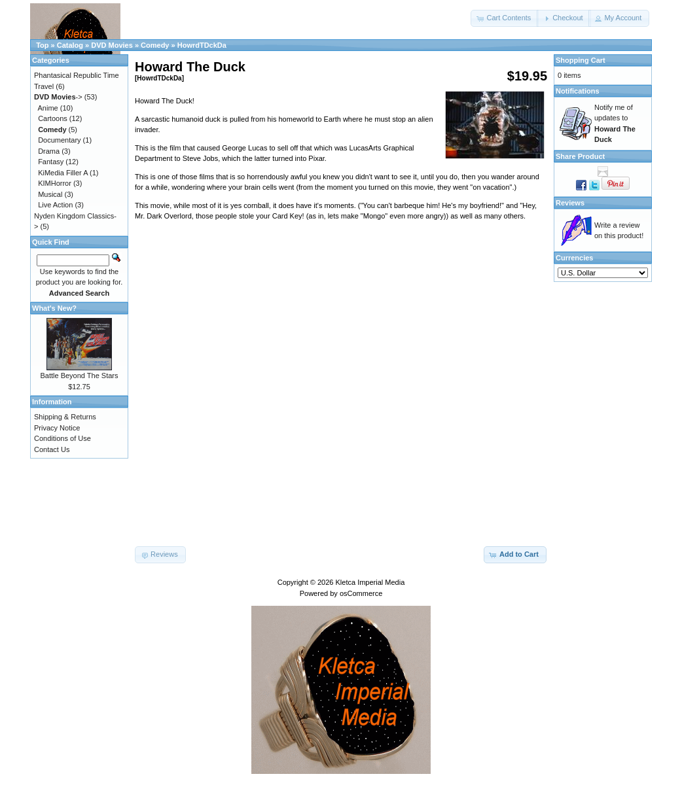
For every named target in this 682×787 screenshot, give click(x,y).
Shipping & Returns (65, 417)
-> (58, 97)
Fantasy (50, 162)
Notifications (578, 91)
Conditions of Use (62, 438)
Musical (50, 194)
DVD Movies (112, 45)
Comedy (155, 45)
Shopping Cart (580, 60)
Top (42, 45)
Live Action (55, 205)
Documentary (59, 140)
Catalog (70, 45)
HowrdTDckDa (201, 45)
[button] (505, 18)
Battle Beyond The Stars (79, 375)
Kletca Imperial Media (370, 582)
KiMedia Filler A (63, 173)
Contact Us (51, 449)
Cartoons (52, 118)
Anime (48, 108)
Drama (49, 151)
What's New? (54, 308)
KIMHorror (54, 183)
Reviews (570, 203)
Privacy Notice (57, 428)
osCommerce (361, 593)
